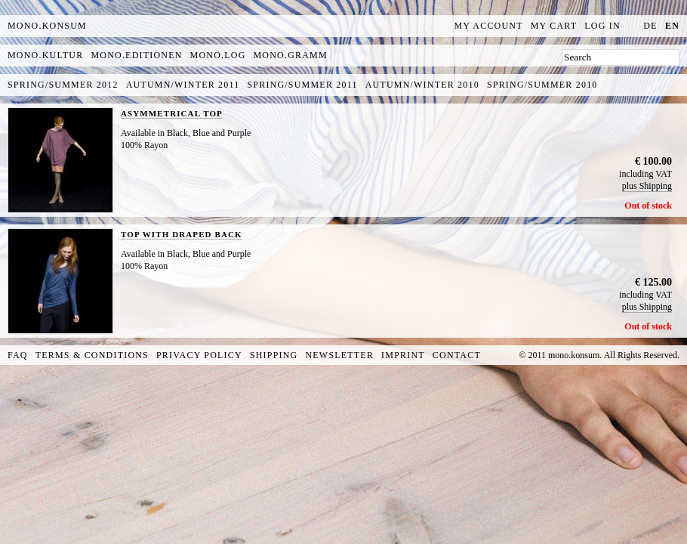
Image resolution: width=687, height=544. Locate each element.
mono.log (218, 55)
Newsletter (339, 355)
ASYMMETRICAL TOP (172, 113)
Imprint (403, 355)
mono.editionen (136, 55)
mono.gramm (291, 55)
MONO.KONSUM (47, 25)
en (672, 25)
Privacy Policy (199, 355)
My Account (488, 25)
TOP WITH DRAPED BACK (181, 234)
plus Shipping (647, 186)
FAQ (18, 355)
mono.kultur (45, 55)
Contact (457, 355)
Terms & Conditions (92, 355)
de (650, 25)
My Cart (554, 25)
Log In (602, 25)
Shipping (274, 355)
